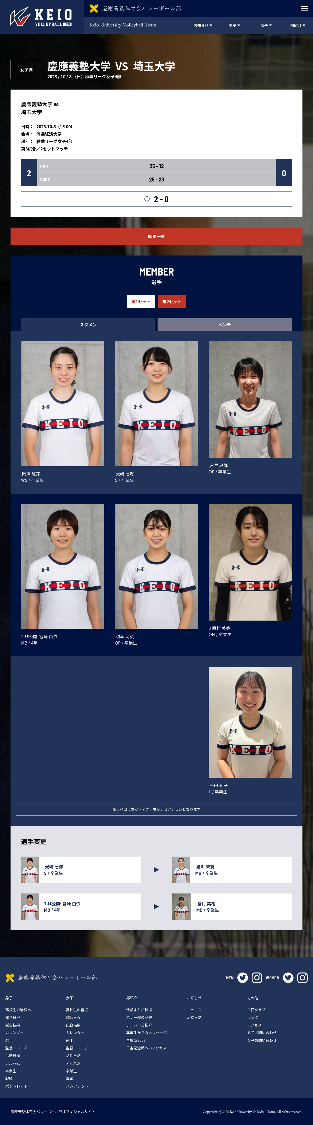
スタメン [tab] (88, 324)
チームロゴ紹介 (139, 1025)
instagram (257, 977)
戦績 (9, 1078)
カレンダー (14, 1032)
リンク (252, 1017)
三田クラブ (256, 1009)
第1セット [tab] (141, 301)
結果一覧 (156, 236)
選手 (9, 1040)
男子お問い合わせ (262, 1032)
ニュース (194, 1009)
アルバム (12, 1063)
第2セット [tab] (172, 301)
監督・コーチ (16, 1047)
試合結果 (12, 1025)
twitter (242, 977)
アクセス (254, 1025)
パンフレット (16, 1086)
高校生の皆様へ (18, 1009)
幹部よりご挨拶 (139, 1009)
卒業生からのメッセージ (146, 1032)
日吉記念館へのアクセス (146, 1047)
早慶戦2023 (136, 1040)
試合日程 (12, 1017)
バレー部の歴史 (139, 1017)
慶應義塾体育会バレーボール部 (51, 978)
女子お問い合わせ (262, 1040)
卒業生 (10, 1070)
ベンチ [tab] (224, 324)
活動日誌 (12, 1055)
